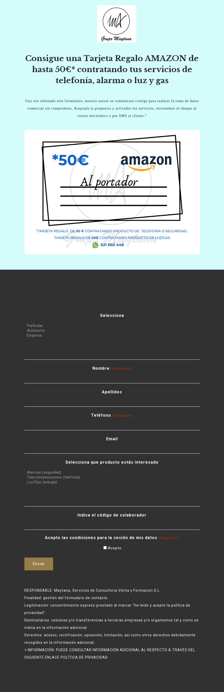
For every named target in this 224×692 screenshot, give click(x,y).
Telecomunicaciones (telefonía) (112, 477)
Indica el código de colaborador (112, 515)
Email (112, 438)
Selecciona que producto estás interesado (112, 462)
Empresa (112, 335)
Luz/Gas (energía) (112, 482)
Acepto (115, 548)
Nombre (111, 368)
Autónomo (112, 330)
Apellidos (112, 391)
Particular (112, 325)
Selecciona (112, 315)
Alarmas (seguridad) (112, 472)
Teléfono (112, 415)
